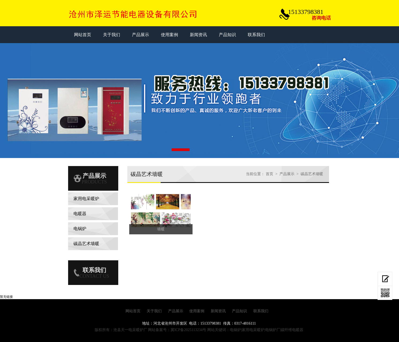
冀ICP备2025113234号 (188, 330)
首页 (269, 174)
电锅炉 (79, 228)
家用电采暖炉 (86, 198)
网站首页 (133, 311)
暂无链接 (6, 297)
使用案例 (196, 311)
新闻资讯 (218, 311)
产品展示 (286, 174)
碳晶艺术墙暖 (86, 243)
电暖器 (79, 213)
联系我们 (260, 311)
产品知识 (239, 311)
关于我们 (154, 311)
